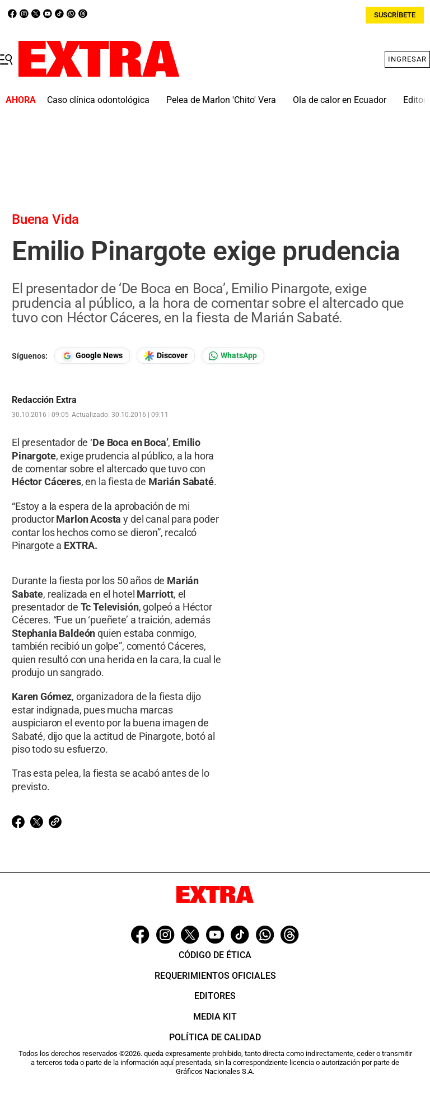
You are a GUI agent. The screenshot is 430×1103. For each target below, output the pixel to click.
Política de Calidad (215, 1037)
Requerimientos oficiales (215, 975)
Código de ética (215, 955)
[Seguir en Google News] (92, 356)
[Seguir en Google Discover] (166, 356)
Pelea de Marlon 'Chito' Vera (221, 100)
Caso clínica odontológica (98, 100)
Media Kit (215, 1016)
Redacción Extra (44, 400)
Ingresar (407, 59)
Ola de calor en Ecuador (339, 100)
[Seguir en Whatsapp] (233, 356)
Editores (215, 996)
